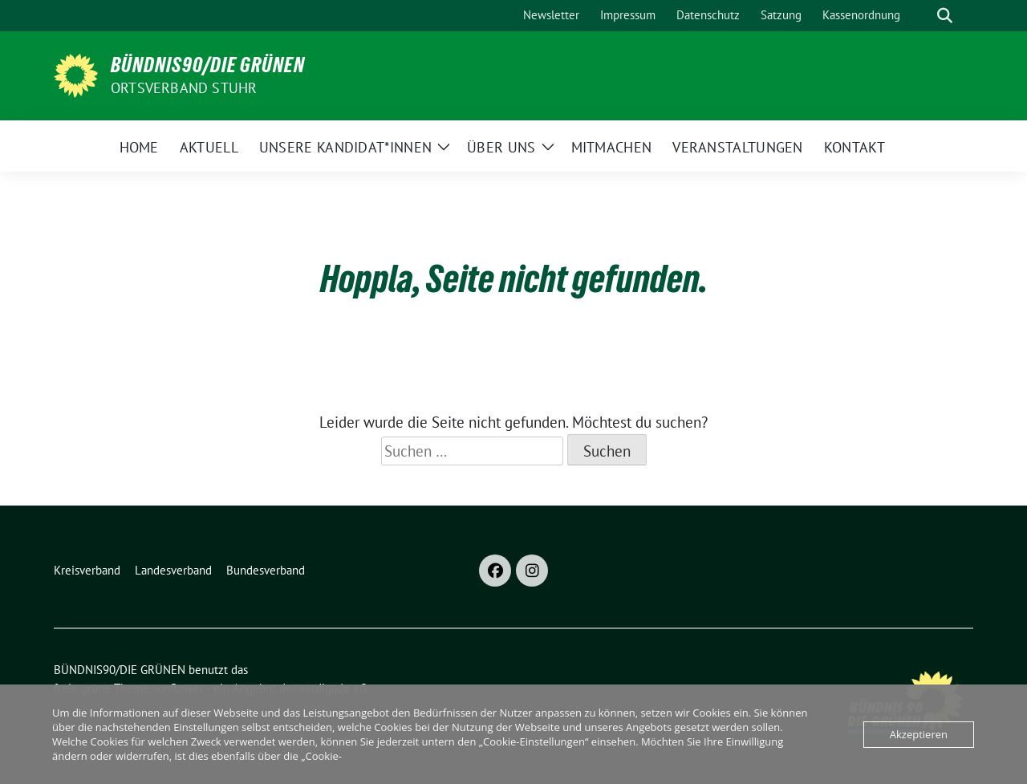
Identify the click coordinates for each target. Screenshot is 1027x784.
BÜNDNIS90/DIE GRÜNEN (208, 65)
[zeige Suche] (944, 15)
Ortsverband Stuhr (184, 88)
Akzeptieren (919, 734)
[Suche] (922, 15)
